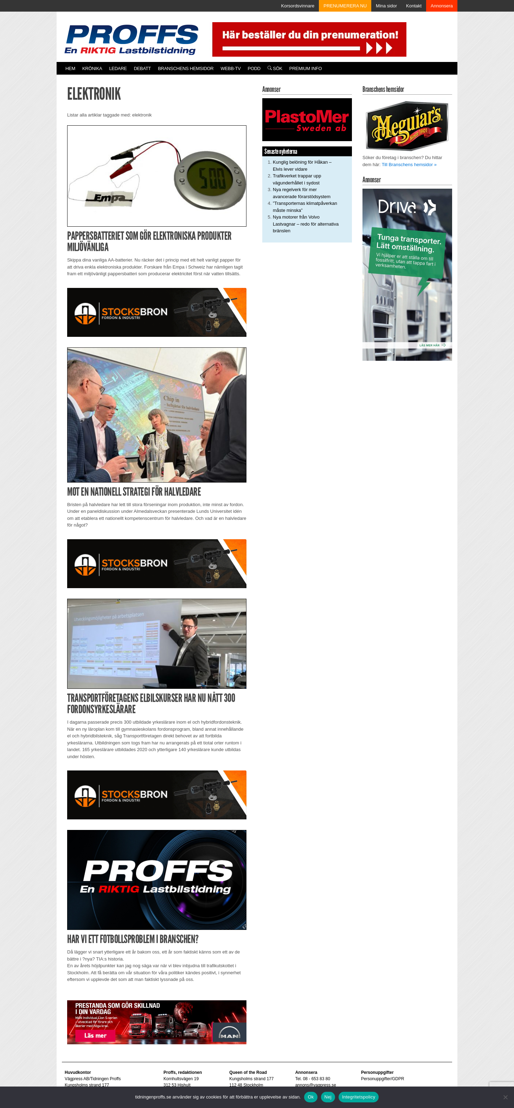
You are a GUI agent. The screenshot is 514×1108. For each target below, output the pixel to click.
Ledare (118, 68)
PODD (254, 68)
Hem (70, 68)
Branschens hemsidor (185, 68)
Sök (275, 68)
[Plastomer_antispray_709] (307, 119)
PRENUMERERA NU (345, 5)
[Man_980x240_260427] (156, 1022)
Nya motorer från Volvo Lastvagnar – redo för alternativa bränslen (306, 223)
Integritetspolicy (358, 1097)
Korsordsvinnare (298, 5)
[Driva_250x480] (407, 274)
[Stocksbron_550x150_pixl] (156, 312)
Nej (328, 1097)
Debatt (142, 68)
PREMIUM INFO (305, 68)
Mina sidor (386, 5)
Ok (311, 1097)
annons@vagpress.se (315, 1085)
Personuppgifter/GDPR (382, 1078)
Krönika (92, 68)
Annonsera (442, 5)
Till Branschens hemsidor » (409, 164)
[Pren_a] (307, 39)
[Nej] (505, 1097)
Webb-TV (230, 68)
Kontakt (414, 5)
